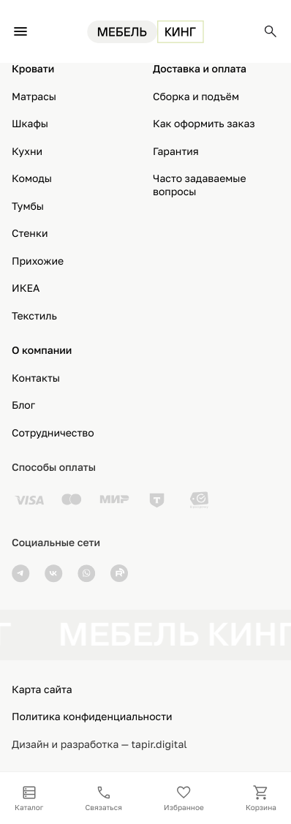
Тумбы (28, 206)
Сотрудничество (53, 433)
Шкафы (30, 124)
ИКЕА (25, 288)
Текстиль (34, 316)
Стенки (30, 233)
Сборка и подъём (196, 97)
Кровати (33, 69)
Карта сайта (42, 690)
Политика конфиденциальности (92, 717)
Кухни (27, 151)
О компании (42, 350)
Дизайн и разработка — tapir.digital (99, 744)
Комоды (32, 179)
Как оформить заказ (204, 124)
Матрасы (34, 97)
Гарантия (176, 151)
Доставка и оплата (199, 69)
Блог (23, 405)
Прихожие (38, 261)
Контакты (36, 378)
